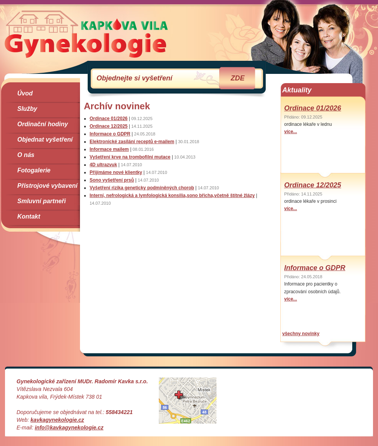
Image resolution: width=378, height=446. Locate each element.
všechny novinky (301, 333)
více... (290, 131)
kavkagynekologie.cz (57, 420)
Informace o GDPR (110, 134)
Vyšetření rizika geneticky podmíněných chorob (142, 187)
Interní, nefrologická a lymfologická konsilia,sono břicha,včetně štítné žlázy (172, 195)
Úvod (25, 93)
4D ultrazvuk (103, 164)
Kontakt (28, 216)
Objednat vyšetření (45, 139)
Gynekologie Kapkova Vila (86, 34)
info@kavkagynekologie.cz (69, 427)
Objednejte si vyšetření (171, 78)
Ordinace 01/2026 (109, 118)
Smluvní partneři (41, 201)
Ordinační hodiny (42, 124)
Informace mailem (109, 149)
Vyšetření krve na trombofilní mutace (130, 157)
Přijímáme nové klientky (116, 172)
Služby (27, 108)
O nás (25, 155)
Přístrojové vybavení (47, 185)
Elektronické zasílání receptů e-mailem (132, 141)
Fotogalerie (33, 170)
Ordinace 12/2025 (109, 126)
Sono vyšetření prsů (112, 180)
